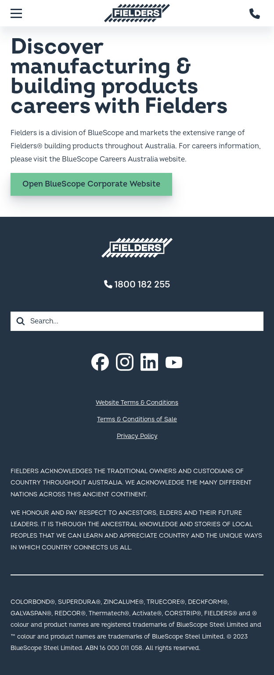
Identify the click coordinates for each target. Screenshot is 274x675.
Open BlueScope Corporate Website (91, 184)
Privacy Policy (137, 436)
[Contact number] (255, 13)
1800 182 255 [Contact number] (137, 285)
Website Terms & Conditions (137, 402)
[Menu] (16, 13)
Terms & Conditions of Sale (137, 419)
